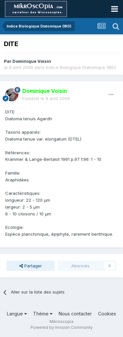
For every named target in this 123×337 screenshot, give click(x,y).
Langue (17, 313)
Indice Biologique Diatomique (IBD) (81, 67)
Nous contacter (75, 313)
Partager (30, 266)
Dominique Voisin (31, 61)
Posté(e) (46, 98)
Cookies (107, 313)
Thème (42, 313)
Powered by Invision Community (62, 327)
